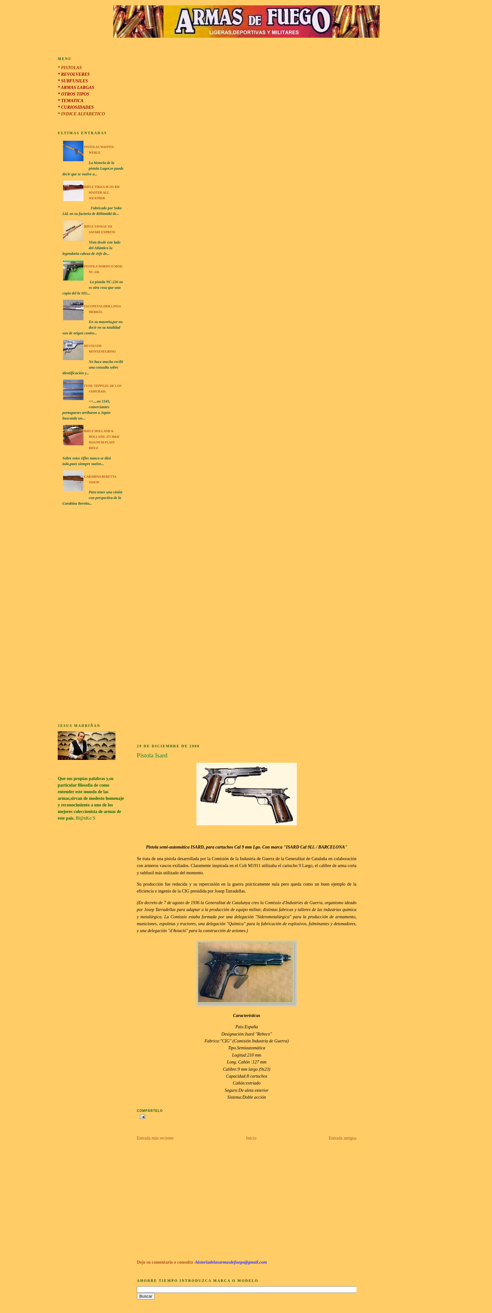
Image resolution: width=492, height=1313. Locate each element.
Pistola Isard (152, 755)
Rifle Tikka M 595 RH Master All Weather (102, 192)
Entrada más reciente (155, 1138)
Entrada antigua (342, 1138)
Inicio (251, 1138)
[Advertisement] (91, 615)
